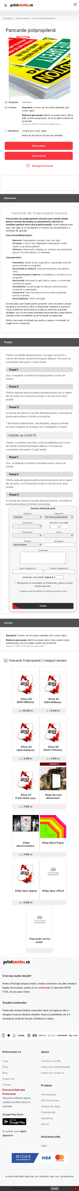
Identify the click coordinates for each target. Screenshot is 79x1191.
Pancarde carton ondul (39, 940)
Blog (4, 1072)
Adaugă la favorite (39, 166)
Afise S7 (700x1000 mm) (25, 796)
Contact (6, 1084)
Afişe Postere (23, 18)
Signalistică (47, 1118)
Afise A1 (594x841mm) (52, 700)
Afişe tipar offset (53, 890)
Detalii (54, 1188)
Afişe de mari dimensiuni (53, 796)
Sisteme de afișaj (50, 1106)
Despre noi (8, 1078)
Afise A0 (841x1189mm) (25, 700)
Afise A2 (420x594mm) (25, 748)
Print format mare (50, 1100)
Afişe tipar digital (26, 890)
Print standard (48, 1094)
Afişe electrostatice (25, 844)
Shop (5, 1067)
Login (5, 1061)
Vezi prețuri (38, 145)
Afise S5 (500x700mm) (53, 748)
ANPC (44, 1145)
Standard (8, 18)
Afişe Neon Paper (53, 842)
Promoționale (48, 1112)
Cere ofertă (38, 155)
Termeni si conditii (51, 1061)
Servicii (45, 1124)
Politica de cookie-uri (52, 1072)
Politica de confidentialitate (55, 1067)
